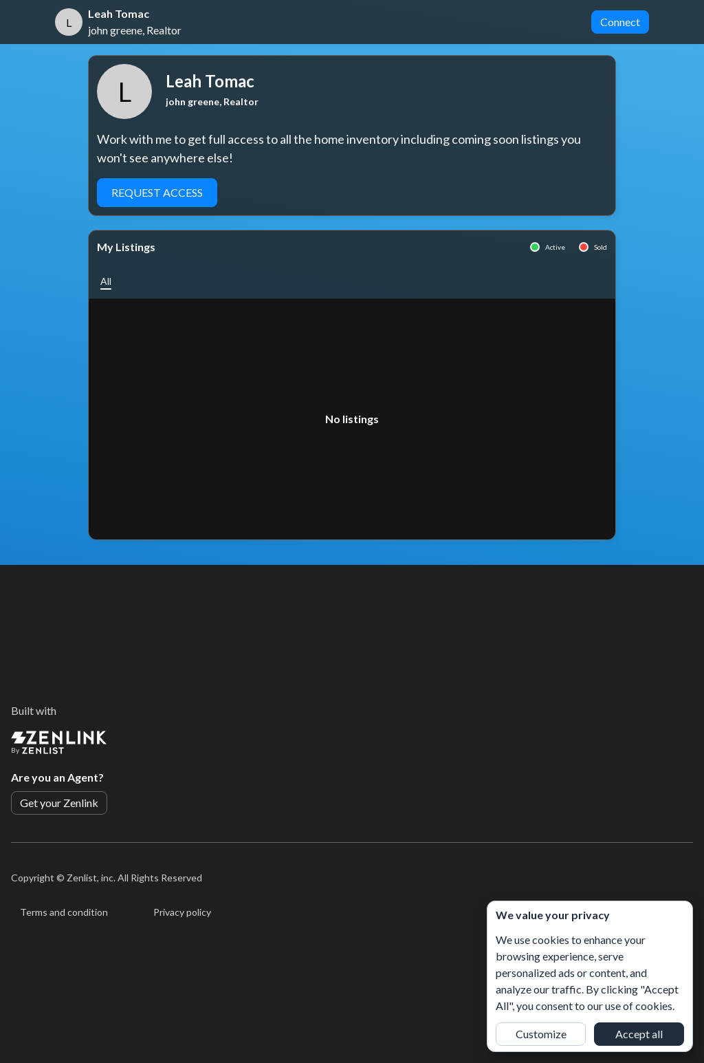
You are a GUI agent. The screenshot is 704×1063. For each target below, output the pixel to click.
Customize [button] (541, 1033)
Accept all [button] (639, 1033)
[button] (105, 281)
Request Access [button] (157, 192)
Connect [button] (620, 21)
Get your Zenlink (59, 802)
